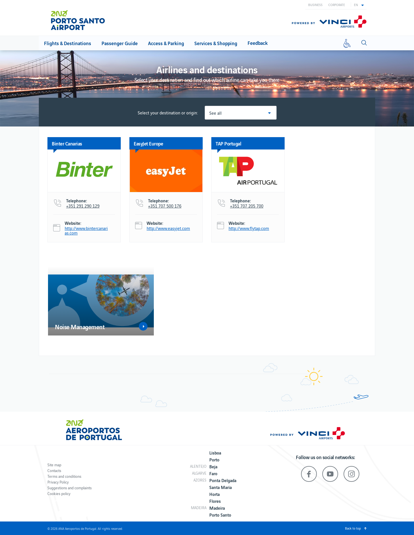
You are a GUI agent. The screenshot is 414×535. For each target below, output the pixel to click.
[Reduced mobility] (347, 43)
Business (315, 4)
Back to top (353, 528)
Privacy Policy (58, 482)
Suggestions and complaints (69, 487)
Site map (54, 464)
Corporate (336, 4)
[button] (359, 4)
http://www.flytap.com (249, 228)
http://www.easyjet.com (168, 228)
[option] (101, 300)
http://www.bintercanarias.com (86, 230)
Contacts (54, 470)
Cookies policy (58, 493)
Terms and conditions (64, 476)
